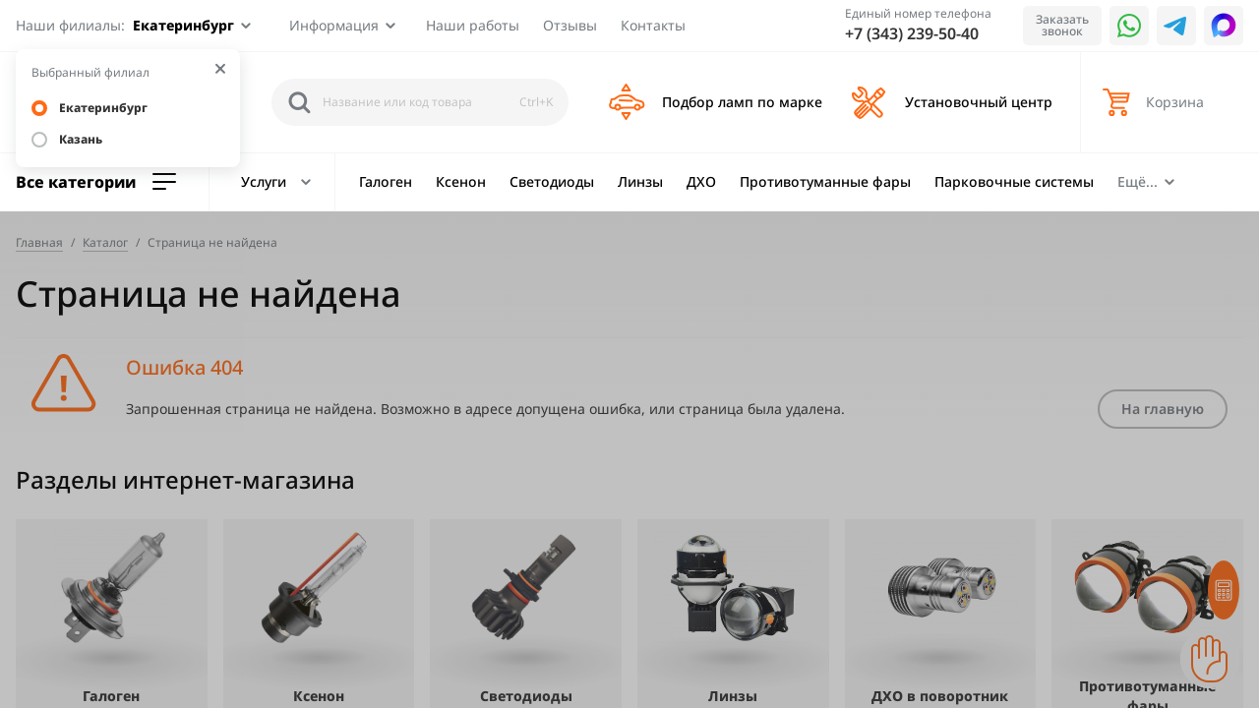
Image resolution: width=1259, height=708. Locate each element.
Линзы (640, 181)
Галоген (385, 181)
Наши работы (472, 25)
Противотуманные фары (825, 181)
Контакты (653, 25)
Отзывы (570, 25)
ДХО (701, 181)
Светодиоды (552, 181)
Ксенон (461, 181)
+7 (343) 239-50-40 (912, 33)
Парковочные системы (1014, 181)
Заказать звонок (1062, 25)
